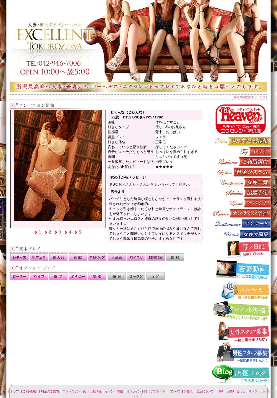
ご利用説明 (241, 161)
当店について (205, 391)
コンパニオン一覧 (241, 182)
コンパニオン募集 (241, 234)
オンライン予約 (241, 213)
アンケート (241, 223)
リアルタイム (241, 141)
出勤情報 (241, 192)
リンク (252, 391)
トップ (14, 391)
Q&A (220, 391)
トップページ (241, 151)
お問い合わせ (236, 391)
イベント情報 (241, 203)
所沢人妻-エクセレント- (138, 45)
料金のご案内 (241, 172)
